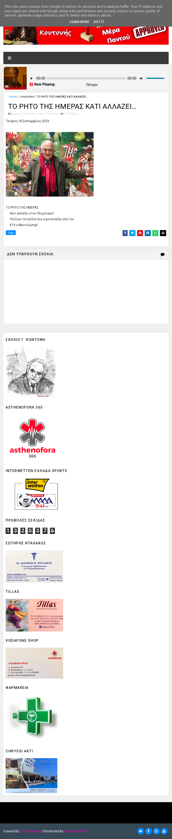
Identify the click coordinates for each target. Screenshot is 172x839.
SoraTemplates (31, 831)
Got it (99, 22)
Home (13, 96)
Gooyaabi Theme (76, 831)
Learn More (79, 22)
